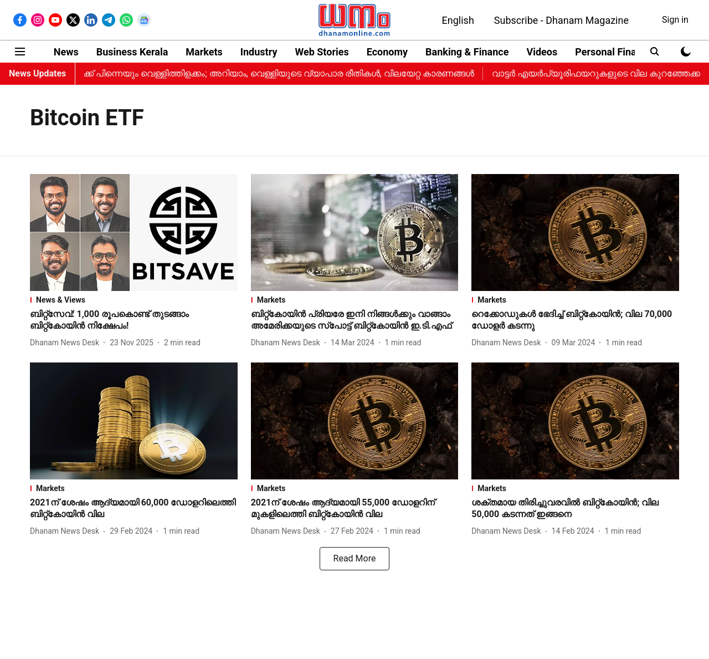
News (66, 52)
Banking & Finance (466, 52)
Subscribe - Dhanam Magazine (561, 20)
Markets (204, 52)
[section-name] (134, 299)
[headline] (134, 320)
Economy (387, 52)
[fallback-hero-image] (134, 232)
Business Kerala (132, 52)
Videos (541, 52)
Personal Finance (614, 52)
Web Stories (321, 52)
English (458, 20)
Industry (259, 52)
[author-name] (67, 343)
